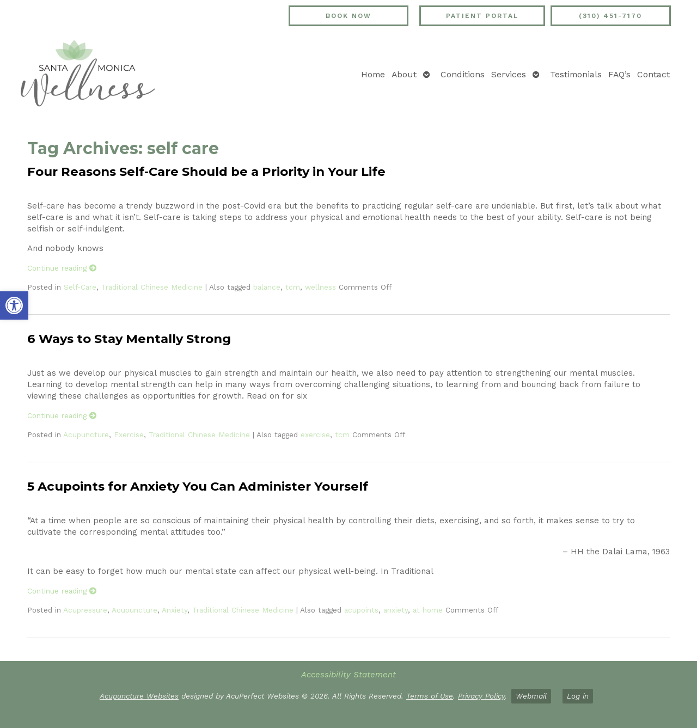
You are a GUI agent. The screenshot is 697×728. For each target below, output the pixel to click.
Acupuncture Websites (139, 696)
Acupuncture (86, 434)
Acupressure (85, 609)
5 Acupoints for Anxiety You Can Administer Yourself (197, 486)
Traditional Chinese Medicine (152, 287)
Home (373, 74)
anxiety (395, 609)
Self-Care (80, 287)
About (404, 74)
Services (508, 74)
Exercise (129, 434)
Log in (578, 696)
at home (428, 609)
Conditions (463, 74)
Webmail (531, 696)
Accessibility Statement (348, 675)
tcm (292, 287)
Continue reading (62, 268)
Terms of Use (429, 696)
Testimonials (576, 74)
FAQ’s (619, 74)
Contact (653, 74)
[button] (14, 305)
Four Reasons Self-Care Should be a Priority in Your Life (206, 171)
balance (266, 287)
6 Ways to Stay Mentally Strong (129, 338)
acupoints (361, 609)
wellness (320, 287)
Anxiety (174, 609)
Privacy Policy (481, 696)
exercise (315, 434)
